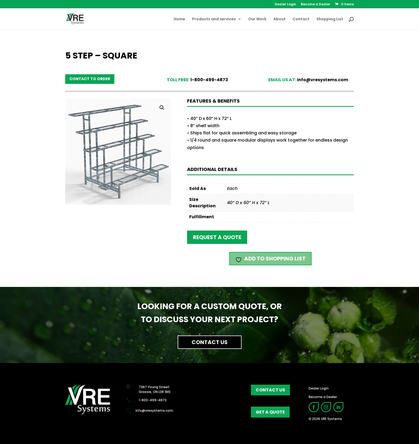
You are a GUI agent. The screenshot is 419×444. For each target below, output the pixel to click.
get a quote (270, 412)
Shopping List (329, 19)
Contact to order (89, 78)
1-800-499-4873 (209, 80)
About (279, 19)
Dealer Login (285, 4)
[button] (162, 107)
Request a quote (217, 237)
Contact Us (210, 342)
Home (179, 19)
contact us (270, 390)
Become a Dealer (315, 4)
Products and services (214, 19)
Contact (301, 19)
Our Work (257, 19)
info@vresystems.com (322, 80)
